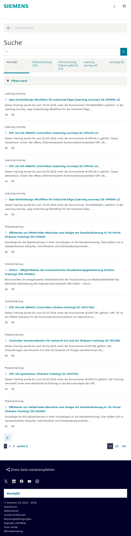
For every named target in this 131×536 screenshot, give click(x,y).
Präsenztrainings (42, 63)
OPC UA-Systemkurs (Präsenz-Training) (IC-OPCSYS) (43, 373)
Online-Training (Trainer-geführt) (68, 65)
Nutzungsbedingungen (17, 518)
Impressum (10, 506)
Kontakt (13, 493)
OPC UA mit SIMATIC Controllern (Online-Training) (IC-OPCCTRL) (51, 307)
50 (124, 446)
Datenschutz (11, 510)
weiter (23, 446)
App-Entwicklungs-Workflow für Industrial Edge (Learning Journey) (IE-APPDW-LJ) (64, 99)
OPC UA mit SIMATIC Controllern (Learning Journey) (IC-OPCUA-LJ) (53, 132)
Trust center (11, 527)
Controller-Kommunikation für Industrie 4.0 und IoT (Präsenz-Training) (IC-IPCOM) (64, 340)
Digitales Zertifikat (15, 523)
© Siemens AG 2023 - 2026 (20, 502)
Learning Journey (90, 63)
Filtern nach (19, 80)
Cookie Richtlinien (15, 514)
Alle (12, 62)
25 (117, 446)
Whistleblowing (13, 531)
